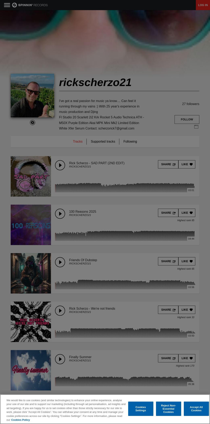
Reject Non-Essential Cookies (168, 408)
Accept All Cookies (196, 409)
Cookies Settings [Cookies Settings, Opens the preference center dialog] (140, 409)
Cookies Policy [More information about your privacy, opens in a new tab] (20, 420)
